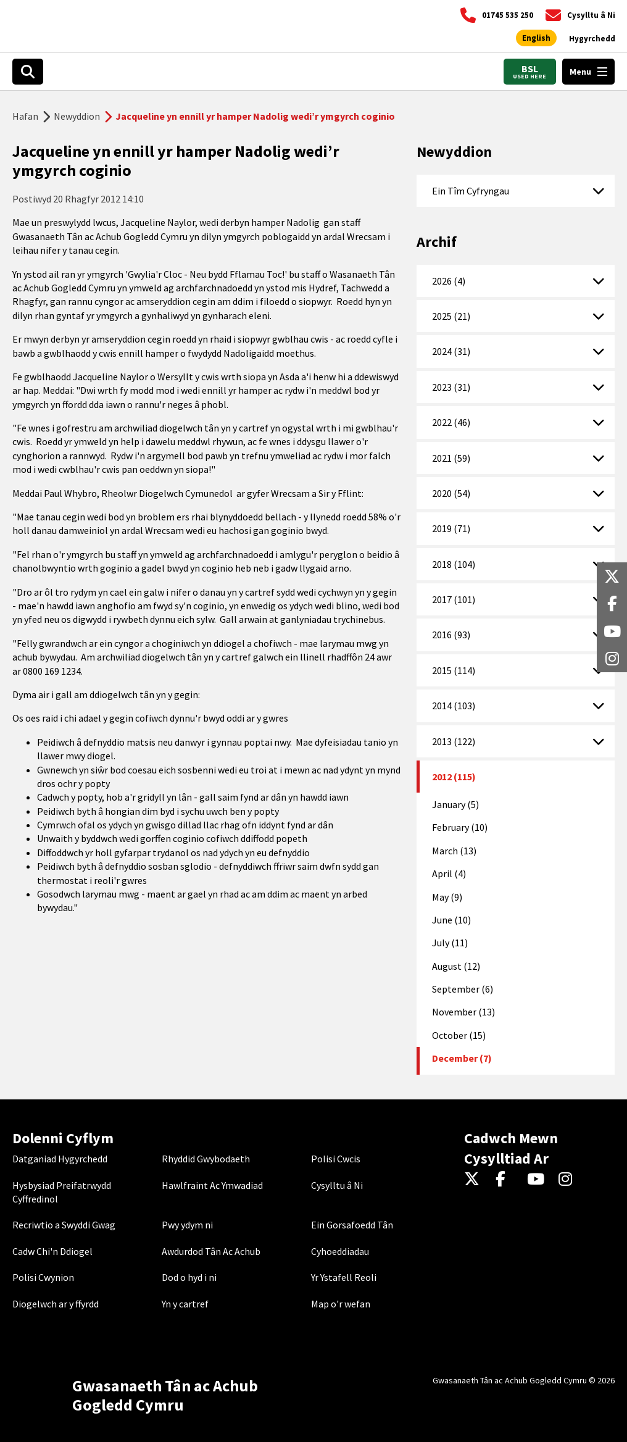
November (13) (463, 1012)
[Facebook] (506, 1179)
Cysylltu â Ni (337, 1185)
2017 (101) (453, 599)
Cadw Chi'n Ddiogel (52, 1251)
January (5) (455, 804)
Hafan (25, 116)
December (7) (462, 1058)
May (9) (447, 897)
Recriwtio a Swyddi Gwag (63, 1225)
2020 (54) (451, 493)
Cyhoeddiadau (340, 1251)
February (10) (460, 827)
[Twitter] (475, 1179)
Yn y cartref (185, 1304)
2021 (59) (451, 458)
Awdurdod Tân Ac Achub (211, 1251)
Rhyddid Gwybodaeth (206, 1158)
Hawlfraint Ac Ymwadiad (212, 1185)
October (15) (459, 1035)
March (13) (454, 850)
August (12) (456, 966)
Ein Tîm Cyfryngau (470, 191)
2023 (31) (451, 387)
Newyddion (77, 116)
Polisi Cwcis (335, 1158)
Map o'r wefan (340, 1304)
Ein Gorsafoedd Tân (352, 1225)
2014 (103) (453, 705)
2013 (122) (453, 741)
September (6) (462, 989)
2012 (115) (454, 776)
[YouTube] (538, 1179)
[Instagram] (569, 1179)
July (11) (450, 942)
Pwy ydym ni (187, 1225)
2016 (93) (451, 634)
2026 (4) (448, 281)
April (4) (449, 873)
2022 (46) (451, 422)
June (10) (451, 920)
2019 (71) (451, 528)
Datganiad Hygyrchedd (59, 1158)
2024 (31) (451, 351)
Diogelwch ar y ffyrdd (55, 1304)
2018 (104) (453, 564)
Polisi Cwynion (43, 1277)
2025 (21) (451, 316)
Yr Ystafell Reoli (343, 1277)
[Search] (27, 72)
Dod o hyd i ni (189, 1277)
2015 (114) (453, 670)
